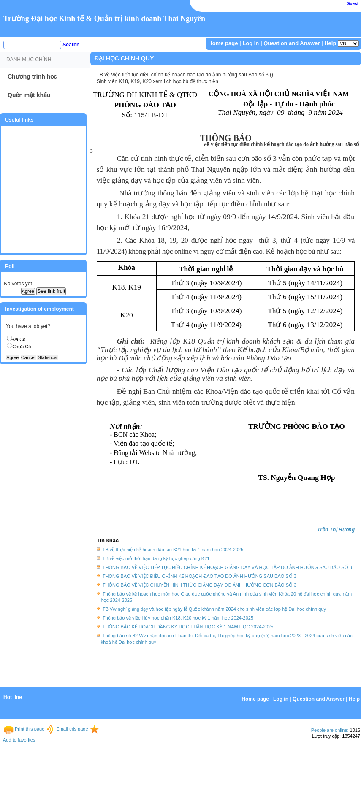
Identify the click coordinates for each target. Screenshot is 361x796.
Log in (250, 43)
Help (330, 43)
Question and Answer (291, 43)
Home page (223, 43)
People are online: (330, 730)
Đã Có (18, 339)
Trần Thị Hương (336, 530)
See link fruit (51, 291)
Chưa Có (21, 346)
